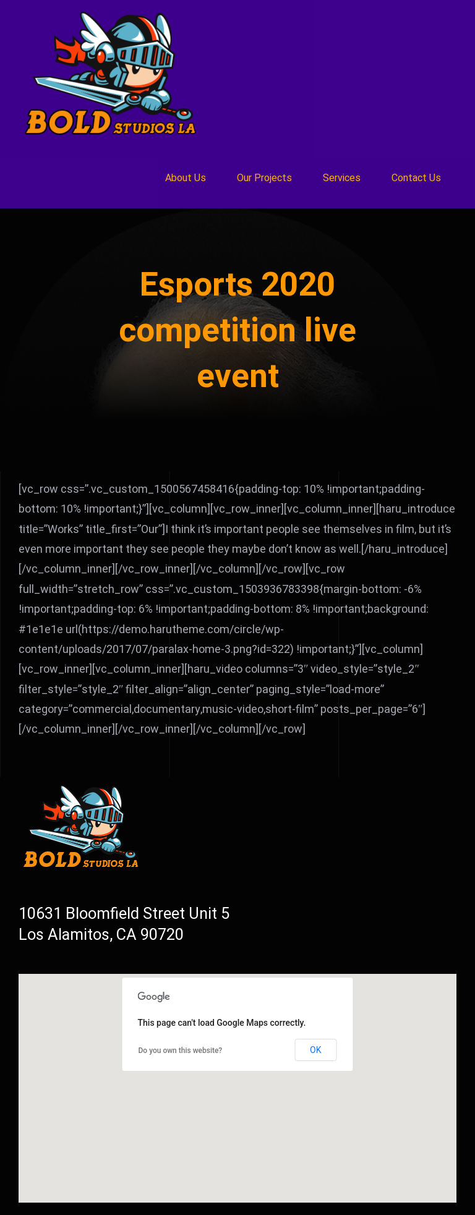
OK (315, 1050)
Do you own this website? (181, 1050)
